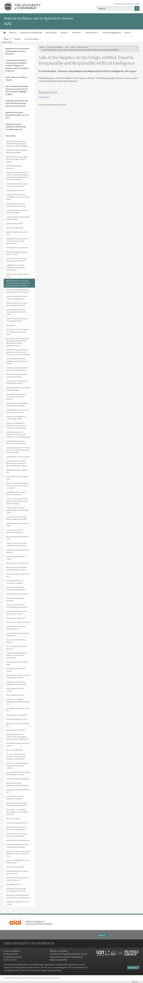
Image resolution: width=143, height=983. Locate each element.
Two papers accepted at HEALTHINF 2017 (18, 791)
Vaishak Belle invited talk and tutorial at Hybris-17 (16, 627)
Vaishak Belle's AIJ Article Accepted (17, 457)
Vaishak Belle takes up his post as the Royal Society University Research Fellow (17, 241)
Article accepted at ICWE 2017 (16, 730)
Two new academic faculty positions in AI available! (15, 797)
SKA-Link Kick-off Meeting (14, 750)
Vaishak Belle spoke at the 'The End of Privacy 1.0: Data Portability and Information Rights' (18, 450)
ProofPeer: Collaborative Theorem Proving (17, 903)
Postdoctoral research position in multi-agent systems (17, 211)
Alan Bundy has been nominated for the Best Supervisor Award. (17, 369)
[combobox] (116, 8)
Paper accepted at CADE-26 (15, 695)
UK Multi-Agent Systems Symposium (14, 167)
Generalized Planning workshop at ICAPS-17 (17, 744)
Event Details (44, 97)
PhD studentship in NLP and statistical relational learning (15, 205)
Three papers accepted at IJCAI (16, 719)
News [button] (6, 39)
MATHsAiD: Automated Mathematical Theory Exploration (17, 784)
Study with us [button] (92, 32)
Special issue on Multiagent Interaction (15, 599)
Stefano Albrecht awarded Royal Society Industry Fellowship (17, 404)
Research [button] (76, 32)
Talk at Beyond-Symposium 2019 (17, 248)
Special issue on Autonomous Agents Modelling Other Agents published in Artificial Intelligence (17, 143)
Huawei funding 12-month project (17, 594)
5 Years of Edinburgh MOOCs (15, 867)
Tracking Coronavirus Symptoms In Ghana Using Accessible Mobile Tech (15, 126)
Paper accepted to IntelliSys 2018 (17, 563)
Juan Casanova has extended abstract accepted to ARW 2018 (16, 518)
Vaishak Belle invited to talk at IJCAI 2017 (18, 709)
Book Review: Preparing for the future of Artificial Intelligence (16, 828)
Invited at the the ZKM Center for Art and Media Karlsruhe (17, 320)
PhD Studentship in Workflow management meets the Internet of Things (18, 197)
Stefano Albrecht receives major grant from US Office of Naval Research (16, 159)
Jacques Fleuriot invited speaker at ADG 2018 (17, 551)
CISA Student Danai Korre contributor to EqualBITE (14, 582)
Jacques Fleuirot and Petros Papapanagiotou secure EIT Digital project (17, 510)
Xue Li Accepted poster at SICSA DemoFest (16, 647)
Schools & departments (124, 4)
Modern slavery (10, 960)
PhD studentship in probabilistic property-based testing (16, 375)
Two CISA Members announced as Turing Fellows (17, 634)
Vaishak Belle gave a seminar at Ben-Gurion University (16, 493)
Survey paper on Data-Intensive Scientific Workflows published (16, 804)
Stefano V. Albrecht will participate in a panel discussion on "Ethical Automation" (17, 485)
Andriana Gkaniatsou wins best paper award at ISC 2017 (16, 612)
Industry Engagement (112, 32)
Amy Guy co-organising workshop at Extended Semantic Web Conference (17, 765)
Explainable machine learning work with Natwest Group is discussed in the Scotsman (16, 103)
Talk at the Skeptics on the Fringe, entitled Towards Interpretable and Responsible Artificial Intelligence (17, 283)
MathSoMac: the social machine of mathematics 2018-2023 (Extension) (17, 51)
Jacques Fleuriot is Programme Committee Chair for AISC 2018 (16, 544)
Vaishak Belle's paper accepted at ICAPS (17, 478)
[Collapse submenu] (33, 136)
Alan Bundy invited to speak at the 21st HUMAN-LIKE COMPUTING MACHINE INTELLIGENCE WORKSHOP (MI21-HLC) (17, 342)
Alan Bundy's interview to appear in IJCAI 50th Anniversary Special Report (18, 331)
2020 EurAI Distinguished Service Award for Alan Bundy (17, 151)
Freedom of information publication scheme (68, 954)
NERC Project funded (13, 819)
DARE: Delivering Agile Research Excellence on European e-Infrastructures (16, 655)
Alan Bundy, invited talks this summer (15, 670)
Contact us (103, 935)
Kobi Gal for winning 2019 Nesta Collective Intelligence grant (16, 297)
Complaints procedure (13, 957)
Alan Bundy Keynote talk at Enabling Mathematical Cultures (16, 606)
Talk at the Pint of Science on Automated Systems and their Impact (16, 312)
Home (42, 47)
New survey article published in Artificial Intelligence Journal (16, 568)
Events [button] (127, 32)
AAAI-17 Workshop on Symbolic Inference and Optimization (16, 835)
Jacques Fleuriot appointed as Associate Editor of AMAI (16, 417)
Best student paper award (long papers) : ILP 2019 (16, 253)
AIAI (67, 47)
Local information (31, 39)
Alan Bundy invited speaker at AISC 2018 (17, 575)
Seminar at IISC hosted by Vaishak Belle (17, 275)
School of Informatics (55, 47)
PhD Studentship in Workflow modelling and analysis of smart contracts (16, 361)
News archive (10, 136)
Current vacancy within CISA (15, 618)
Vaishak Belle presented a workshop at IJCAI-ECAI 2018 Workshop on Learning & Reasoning (18, 434)
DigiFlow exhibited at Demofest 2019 (16, 233)
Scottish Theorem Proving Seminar (17, 840)
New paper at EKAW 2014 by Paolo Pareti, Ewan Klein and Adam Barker (18, 896)
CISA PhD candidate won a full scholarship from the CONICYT (16, 260)
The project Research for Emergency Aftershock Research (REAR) (18, 773)
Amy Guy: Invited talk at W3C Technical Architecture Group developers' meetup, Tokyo (15, 756)
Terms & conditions (12, 951)
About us (13, 32)
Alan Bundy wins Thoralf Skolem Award (17, 663)
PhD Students (51, 32)
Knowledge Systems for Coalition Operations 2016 (17, 872)
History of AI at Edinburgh (31, 32)
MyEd (137, 4)
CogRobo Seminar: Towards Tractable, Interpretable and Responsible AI (15, 267)
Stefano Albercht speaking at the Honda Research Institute (17, 382)
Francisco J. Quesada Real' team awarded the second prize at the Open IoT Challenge (16, 501)
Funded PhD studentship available (17, 779)
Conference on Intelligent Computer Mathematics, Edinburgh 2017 (17, 701)
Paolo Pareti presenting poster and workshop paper (17, 861)
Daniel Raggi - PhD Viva (13, 884)
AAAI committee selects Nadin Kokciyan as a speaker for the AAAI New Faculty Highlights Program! (16, 90)
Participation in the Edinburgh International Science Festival (16, 890)
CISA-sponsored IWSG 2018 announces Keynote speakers (16, 588)
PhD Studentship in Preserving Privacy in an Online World (16, 185)
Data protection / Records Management (66, 957)
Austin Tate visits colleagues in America (16, 557)
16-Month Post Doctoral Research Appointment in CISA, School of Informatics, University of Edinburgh (18, 352)
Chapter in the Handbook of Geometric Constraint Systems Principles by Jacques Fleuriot (16, 425)
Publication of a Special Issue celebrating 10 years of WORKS (16, 683)
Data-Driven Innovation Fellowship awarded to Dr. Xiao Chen (17, 115)
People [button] (64, 32)
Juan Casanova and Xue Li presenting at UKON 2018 (14, 531)
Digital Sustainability (58, 960)
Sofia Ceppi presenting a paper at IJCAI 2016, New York (17, 879)
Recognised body (11, 970)
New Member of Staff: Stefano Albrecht (16, 641)
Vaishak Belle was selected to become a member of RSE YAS (16, 442)
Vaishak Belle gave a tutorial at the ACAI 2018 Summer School (17, 411)
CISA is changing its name (14, 224)
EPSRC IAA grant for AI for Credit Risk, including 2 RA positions (16, 304)
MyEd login (133, 968)
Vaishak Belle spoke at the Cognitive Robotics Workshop (18, 389)
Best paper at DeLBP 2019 (14, 228)
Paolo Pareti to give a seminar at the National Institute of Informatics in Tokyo (18, 853)
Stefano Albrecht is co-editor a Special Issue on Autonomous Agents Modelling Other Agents (16, 463)
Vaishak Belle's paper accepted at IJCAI (17, 471)
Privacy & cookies (11, 954)
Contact (17, 39)
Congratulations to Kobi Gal (15, 190)
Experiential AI (11, 325)
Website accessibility (58, 951)
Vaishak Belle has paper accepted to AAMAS (18, 524)
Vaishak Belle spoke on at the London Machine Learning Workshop (16, 396)
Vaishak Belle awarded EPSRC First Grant (17, 538)
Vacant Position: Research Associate (18, 622)
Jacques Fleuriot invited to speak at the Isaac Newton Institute (18, 676)
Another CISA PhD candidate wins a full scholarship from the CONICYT (17, 291)
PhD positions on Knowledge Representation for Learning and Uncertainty (17, 812)
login (135, 982)
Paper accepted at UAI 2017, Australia (15, 689)
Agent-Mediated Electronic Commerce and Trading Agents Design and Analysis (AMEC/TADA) (17, 736)
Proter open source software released (16, 78)
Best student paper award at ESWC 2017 (17, 724)
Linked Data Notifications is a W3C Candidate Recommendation (17, 846)
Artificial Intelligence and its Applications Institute (38, 18)
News (73, 47)
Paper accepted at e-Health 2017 (16, 715)
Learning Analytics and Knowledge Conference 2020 (17, 218)
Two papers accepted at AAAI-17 (16, 823)
